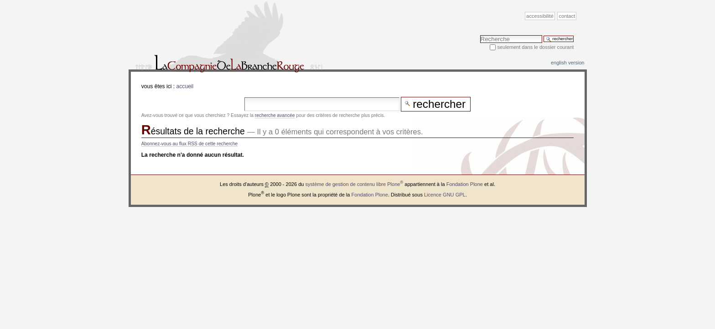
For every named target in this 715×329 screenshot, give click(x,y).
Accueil (185, 86)
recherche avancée (275, 115)
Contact (567, 16)
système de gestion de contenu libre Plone (355, 184)
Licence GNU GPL (445, 194)
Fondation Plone (464, 184)
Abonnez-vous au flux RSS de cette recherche (189, 143)
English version (568, 62)
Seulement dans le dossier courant (535, 47)
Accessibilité (539, 16)
